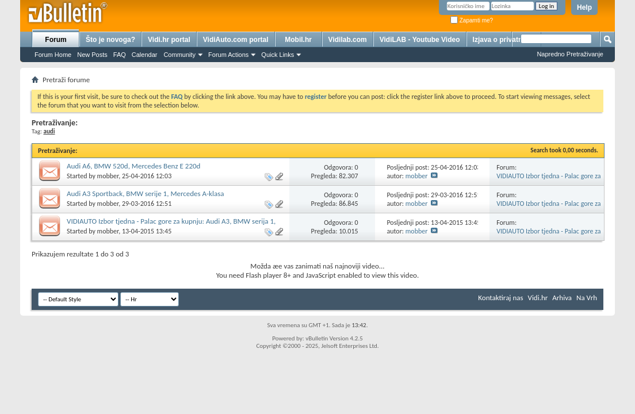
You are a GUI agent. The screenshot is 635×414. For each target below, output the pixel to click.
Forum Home (53, 54)
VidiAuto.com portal (236, 40)
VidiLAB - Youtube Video (420, 40)
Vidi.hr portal (169, 40)
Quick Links (277, 54)
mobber (108, 176)
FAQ (119, 54)
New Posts (92, 54)
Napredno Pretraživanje (570, 54)
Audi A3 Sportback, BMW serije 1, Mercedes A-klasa (145, 193)
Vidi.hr (538, 297)
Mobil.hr (298, 40)
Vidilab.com (347, 40)
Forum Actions (228, 54)
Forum (55, 40)
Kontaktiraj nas (500, 297)
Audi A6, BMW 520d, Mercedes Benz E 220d (133, 166)
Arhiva (562, 297)
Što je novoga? (110, 40)
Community (179, 54)
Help (584, 7)
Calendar (145, 54)
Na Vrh (586, 297)
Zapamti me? (471, 20)
